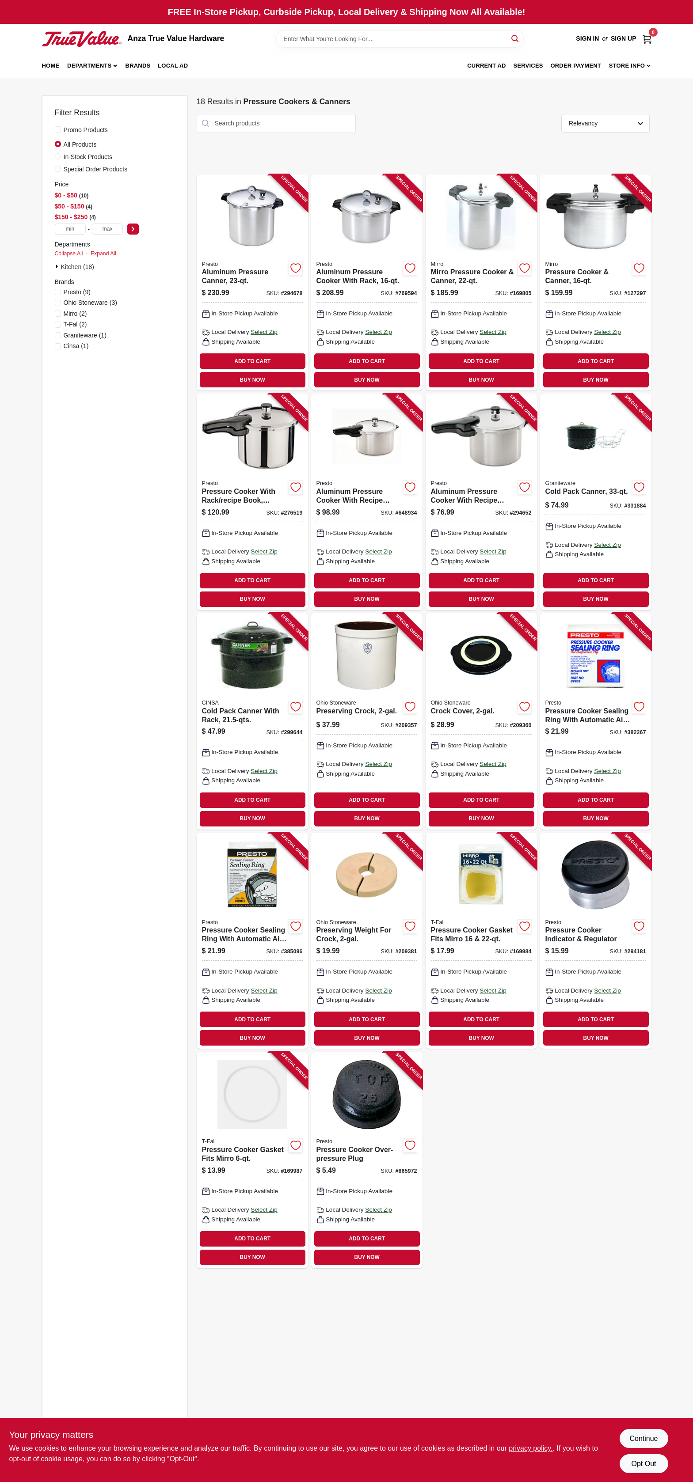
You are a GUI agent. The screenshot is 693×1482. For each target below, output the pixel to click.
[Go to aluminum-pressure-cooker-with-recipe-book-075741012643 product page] (481, 502)
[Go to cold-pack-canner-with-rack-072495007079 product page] (252, 721)
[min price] (70, 229)
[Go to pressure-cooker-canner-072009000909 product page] (595, 282)
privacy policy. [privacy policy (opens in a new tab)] (530, 1448)
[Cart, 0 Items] (647, 38)
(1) (85, 335)
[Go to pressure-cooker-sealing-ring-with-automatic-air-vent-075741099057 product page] (252, 941)
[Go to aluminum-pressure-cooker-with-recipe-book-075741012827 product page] (367, 502)
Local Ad (173, 65)
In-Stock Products (88, 157)
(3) (90, 302)
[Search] (515, 38)
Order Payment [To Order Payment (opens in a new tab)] (575, 65)
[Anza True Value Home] (82, 39)
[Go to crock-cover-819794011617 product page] (481, 721)
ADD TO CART (252, 361)
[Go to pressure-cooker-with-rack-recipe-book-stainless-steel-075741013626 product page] (252, 502)
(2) (75, 313)
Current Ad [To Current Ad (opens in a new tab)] (486, 65)
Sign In (587, 38)
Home (51, 65)
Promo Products (86, 130)
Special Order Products (96, 169)
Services (528, 65)
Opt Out (643, 1463)
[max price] (107, 229)
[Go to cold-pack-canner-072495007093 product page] (595, 502)
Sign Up (623, 38)
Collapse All (69, 253)
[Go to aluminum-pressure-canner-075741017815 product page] (252, 282)
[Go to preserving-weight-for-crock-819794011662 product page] (367, 941)
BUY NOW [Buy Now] (252, 380)
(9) (77, 292)
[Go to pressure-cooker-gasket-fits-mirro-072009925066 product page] (252, 1160)
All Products (80, 144)
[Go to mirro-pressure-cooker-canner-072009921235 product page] (481, 282)
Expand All (103, 253)
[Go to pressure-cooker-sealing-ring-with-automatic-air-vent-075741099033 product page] (595, 721)
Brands (138, 65)
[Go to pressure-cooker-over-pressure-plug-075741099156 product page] (367, 1160)
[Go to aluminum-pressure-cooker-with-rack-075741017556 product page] (367, 282)
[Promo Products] (58, 129)
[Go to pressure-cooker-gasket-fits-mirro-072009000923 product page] (481, 941)
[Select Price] (133, 229)
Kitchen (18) (77, 266)
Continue (643, 1438)
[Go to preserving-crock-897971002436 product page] (367, 721)
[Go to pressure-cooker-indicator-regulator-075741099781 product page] (595, 941)
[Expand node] (58, 266)
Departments (89, 65)
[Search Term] (400, 39)
